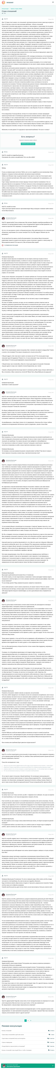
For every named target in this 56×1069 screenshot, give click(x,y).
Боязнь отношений (6, 1030)
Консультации (5, 8)
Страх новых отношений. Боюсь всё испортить (13, 1038)
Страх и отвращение (7, 1042)
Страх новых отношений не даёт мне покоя (13, 1034)
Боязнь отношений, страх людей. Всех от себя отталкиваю (17, 1050)
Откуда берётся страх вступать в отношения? (13, 1046)
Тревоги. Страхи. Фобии (16, 8)
